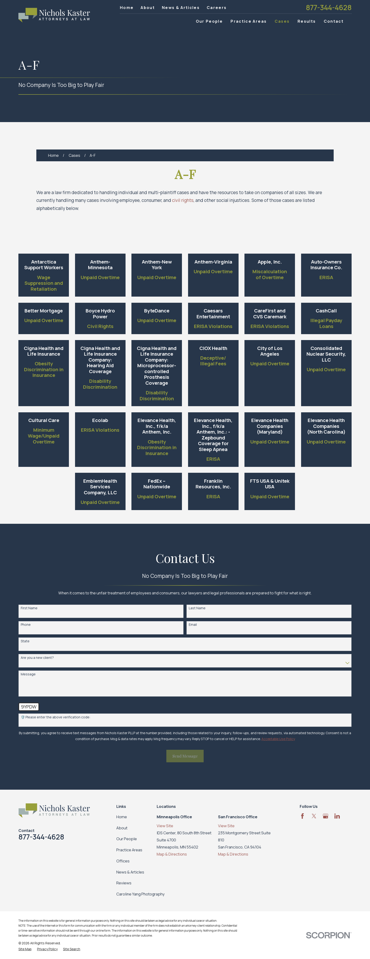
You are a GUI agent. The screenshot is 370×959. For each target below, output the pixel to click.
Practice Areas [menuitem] (249, 21)
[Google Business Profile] (325, 816)
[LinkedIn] (337, 816)
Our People (126, 838)
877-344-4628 (329, 7)
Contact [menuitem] (334, 21)
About (148, 7)
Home (127, 7)
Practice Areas (129, 849)
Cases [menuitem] (282, 21)
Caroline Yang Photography (140, 894)
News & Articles (181, 7)
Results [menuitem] (307, 21)
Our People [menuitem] (209, 21)
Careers (217, 7)
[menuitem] (24, 949)
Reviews (123, 883)
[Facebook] (302, 816)
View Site (165, 825)
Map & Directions (172, 854)
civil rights (182, 200)
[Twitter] (314, 816)
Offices (123, 861)
